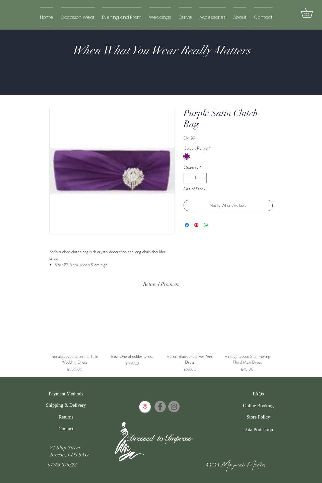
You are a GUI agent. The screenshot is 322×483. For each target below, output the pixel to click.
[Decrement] (188, 178)
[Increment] (202, 178)
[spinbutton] (195, 178)
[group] (161, 334)
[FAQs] (258, 394)
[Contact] (66, 429)
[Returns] (65, 417)
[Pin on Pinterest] (196, 225)
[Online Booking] (258, 406)
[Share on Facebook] (187, 225)
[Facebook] (160, 406)
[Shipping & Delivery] (66, 405)
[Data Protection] (258, 429)
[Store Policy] (258, 417)
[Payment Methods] (66, 394)
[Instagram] (174, 406)
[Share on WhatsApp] (206, 225)
